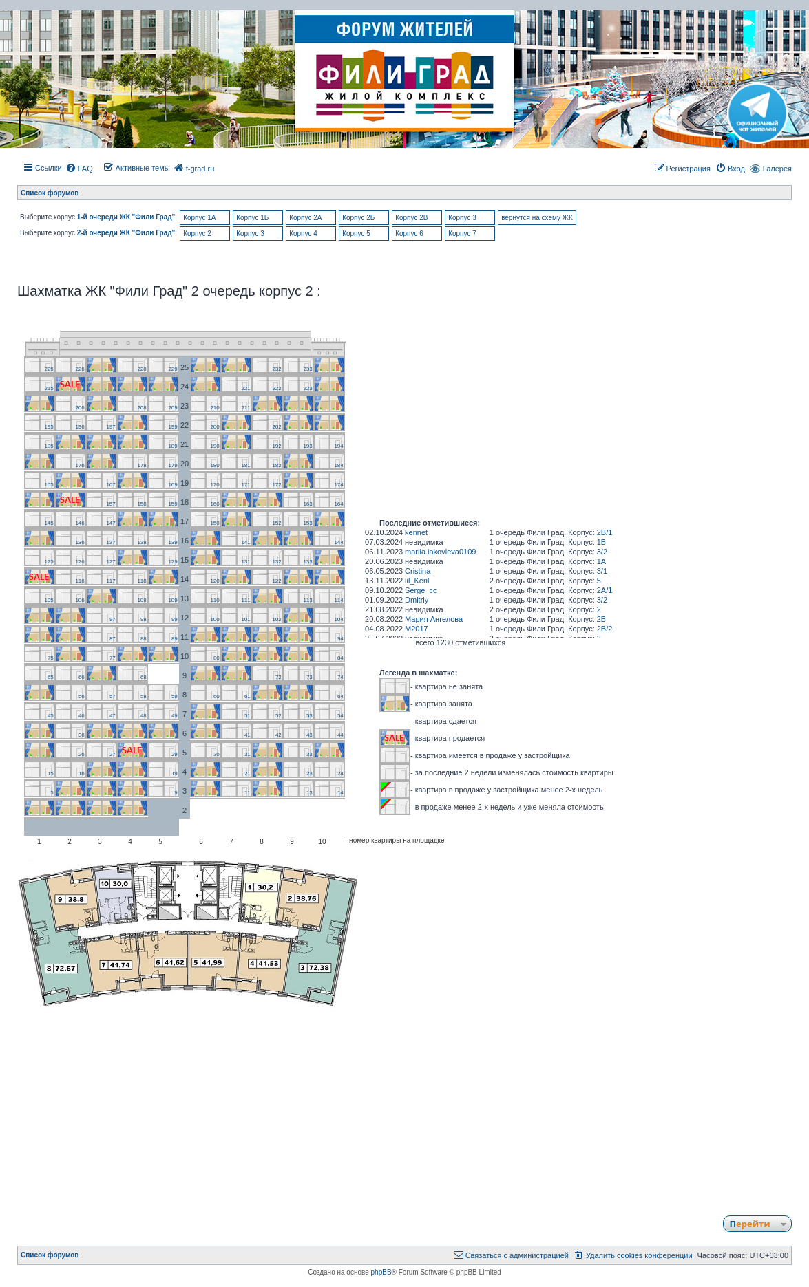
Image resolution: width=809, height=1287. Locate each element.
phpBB (381, 1272)
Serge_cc (421, 590)
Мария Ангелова (434, 619)
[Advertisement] (404, 1105)
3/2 (602, 552)
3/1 (602, 571)
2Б (601, 619)
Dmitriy (416, 600)
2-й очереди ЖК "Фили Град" (126, 233)
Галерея (777, 168)
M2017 (416, 629)
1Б (601, 542)
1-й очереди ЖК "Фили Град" (126, 217)
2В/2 (605, 629)
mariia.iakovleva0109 (440, 552)
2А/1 (605, 590)
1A (601, 561)
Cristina (417, 571)
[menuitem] (79, 168)
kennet (416, 532)
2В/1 (605, 532)
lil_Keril (417, 580)
